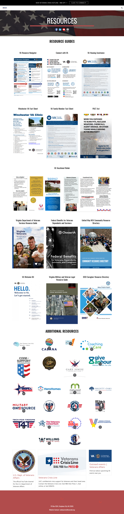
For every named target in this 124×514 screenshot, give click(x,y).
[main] (62, 21)
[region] (62, 3)
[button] (122, 8)
